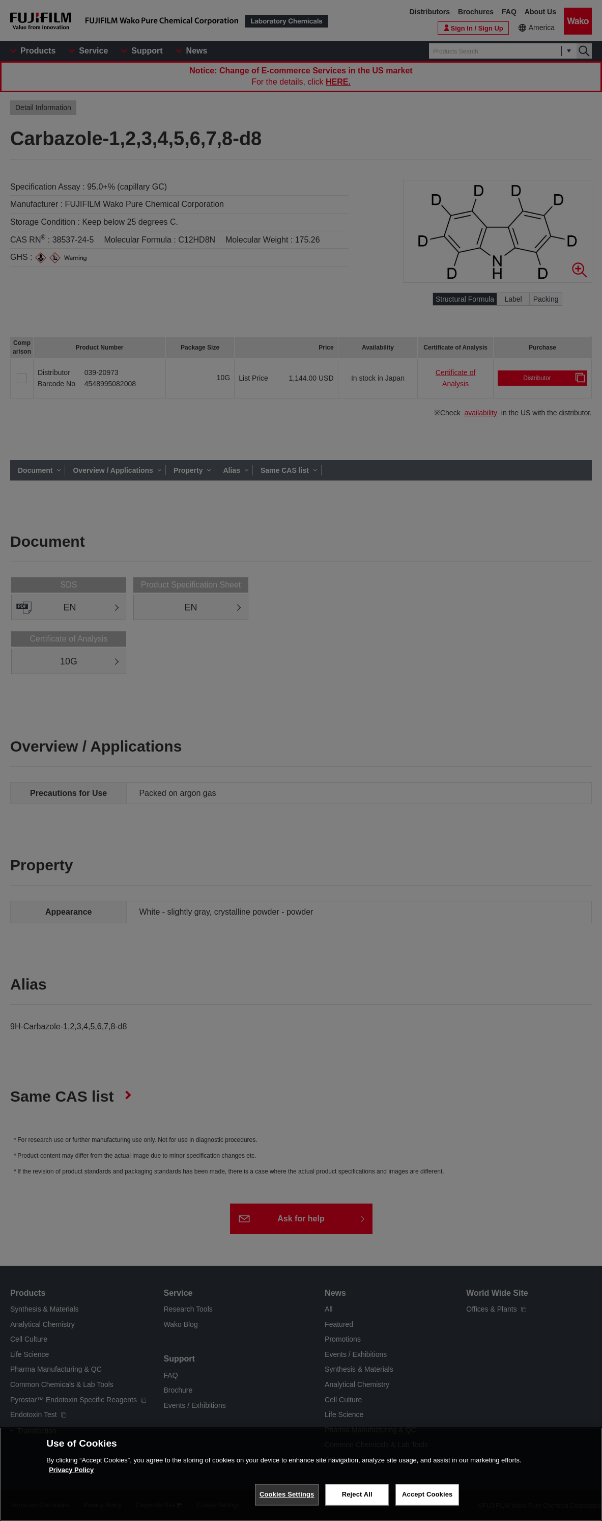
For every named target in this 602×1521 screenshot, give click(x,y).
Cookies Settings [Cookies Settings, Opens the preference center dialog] (287, 1496)
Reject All (357, 1496)
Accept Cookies (427, 1496)
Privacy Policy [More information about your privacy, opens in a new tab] (71, 1471)
